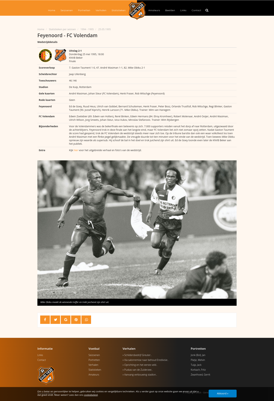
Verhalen (101, 10)
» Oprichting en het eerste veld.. (140, 364)
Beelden (170, 10)
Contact (196, 10)
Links (183, 10)
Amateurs (154, 10)
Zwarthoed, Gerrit (200, 374)
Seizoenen (66, 10)
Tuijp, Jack (196, 364)
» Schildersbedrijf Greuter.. (137, 355)
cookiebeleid (91, 394)
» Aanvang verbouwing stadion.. (140, 374)
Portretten (84, 10)
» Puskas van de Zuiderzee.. (138, 369)
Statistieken (119, 10)
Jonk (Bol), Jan (198, 355)
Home (51, 10)
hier (76, 150)
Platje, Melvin (198, 360)
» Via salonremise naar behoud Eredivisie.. (146, 360)
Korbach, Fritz (198, 369)
